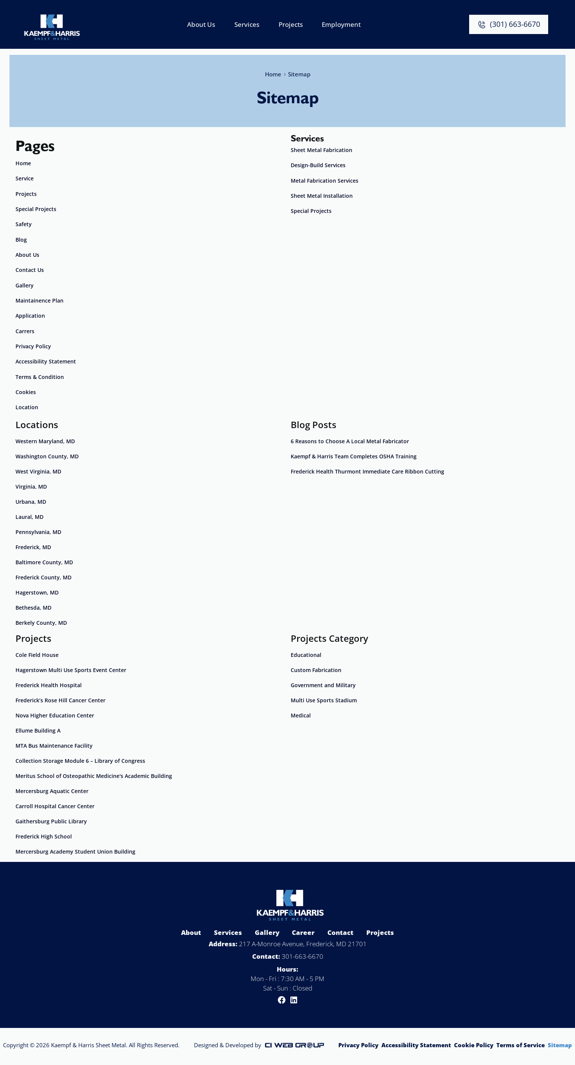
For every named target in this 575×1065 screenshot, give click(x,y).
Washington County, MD (47, 456)
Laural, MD (29, 516)
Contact (340, 932)
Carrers (24, 331)
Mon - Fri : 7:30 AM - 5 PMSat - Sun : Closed (287, 983)
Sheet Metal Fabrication (321, 150)
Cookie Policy (473, 1045)
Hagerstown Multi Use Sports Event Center (70, 670)
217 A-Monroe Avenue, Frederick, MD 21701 (303, 943)
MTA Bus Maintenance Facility (54, 745)
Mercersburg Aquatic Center (51, 791)
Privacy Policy (33, 346)
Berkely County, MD (41, 622)
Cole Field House (37, 654)
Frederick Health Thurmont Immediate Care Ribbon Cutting (367, 471)
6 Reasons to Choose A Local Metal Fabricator (350, 441)
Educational (306, 654)
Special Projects (35, 209)
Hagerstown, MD (37, 592)
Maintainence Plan (39, 300)
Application (30, 315)
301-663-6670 (302, 956)
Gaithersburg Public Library (51, 821)
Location (26, 407)
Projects (26, 193)
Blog (21, 239)
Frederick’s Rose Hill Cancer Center (60, 700)
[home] (52, 24)
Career (303, 932)
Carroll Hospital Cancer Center (55, 806)
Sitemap (560, 1045)
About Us (27, 254)
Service (24, 178)
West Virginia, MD (38, 471)
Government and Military (323, 685)
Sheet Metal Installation (322, 195)
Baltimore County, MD (44, 562)
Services (228, 932)
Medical (301, 715)
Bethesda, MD (33, 607)
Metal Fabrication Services (324, 180)
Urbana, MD (30, 501)
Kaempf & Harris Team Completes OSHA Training (354, 456)
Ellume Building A (37, 730)
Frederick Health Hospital (48, 685)
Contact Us (29, 269)
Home (273, 72)
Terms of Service (520, 1045)
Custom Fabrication (316, 670)
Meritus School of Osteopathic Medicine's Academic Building (93, 775)
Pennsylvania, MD (38, 532)
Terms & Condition (39, 376)
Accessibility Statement (45, 361)
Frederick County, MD (43, 577)
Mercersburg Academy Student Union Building (75, 851)
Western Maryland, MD (45, 441)
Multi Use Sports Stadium (324, 700)
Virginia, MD (31, 486)
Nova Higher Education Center (54, 715)
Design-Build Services (318, 165)
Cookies (25, 392)
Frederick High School (43, 836)
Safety (23, 224)
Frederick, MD (33, 547)
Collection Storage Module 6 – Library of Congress (80, 760)
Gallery (24, 285)
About (191, 932)
